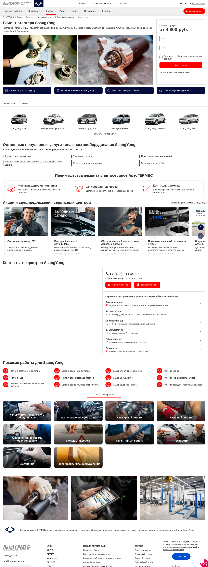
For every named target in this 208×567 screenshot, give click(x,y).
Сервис (50, 11)
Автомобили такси (92, 562)
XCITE (50, 550)
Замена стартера (83, 156)
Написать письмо (120, 285)
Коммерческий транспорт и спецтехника (102, 558)
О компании (90, 11)
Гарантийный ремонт (144, 562)
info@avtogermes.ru (13, 561)
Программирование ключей (156, 156)
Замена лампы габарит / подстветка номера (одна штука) (33, 163)
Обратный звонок (149, 285)
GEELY (50, 554)
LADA (50, 546)
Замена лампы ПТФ (152, 163)
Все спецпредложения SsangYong (188, 202)
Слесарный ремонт (144, 554)
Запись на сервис (194, 11)
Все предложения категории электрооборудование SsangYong (41, 149)
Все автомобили (91, 550)
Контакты (107, 11)
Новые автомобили (13, 11)
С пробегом (34, 11)
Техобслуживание (143, 550)
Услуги (63, 11)
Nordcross (52, 558)
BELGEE (51, 562)
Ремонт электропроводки (87, 163)
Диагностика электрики (18, 156)
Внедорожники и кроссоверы (96, 554)
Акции (75, 11)
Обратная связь (121, 4)
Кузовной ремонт (143, 558)
